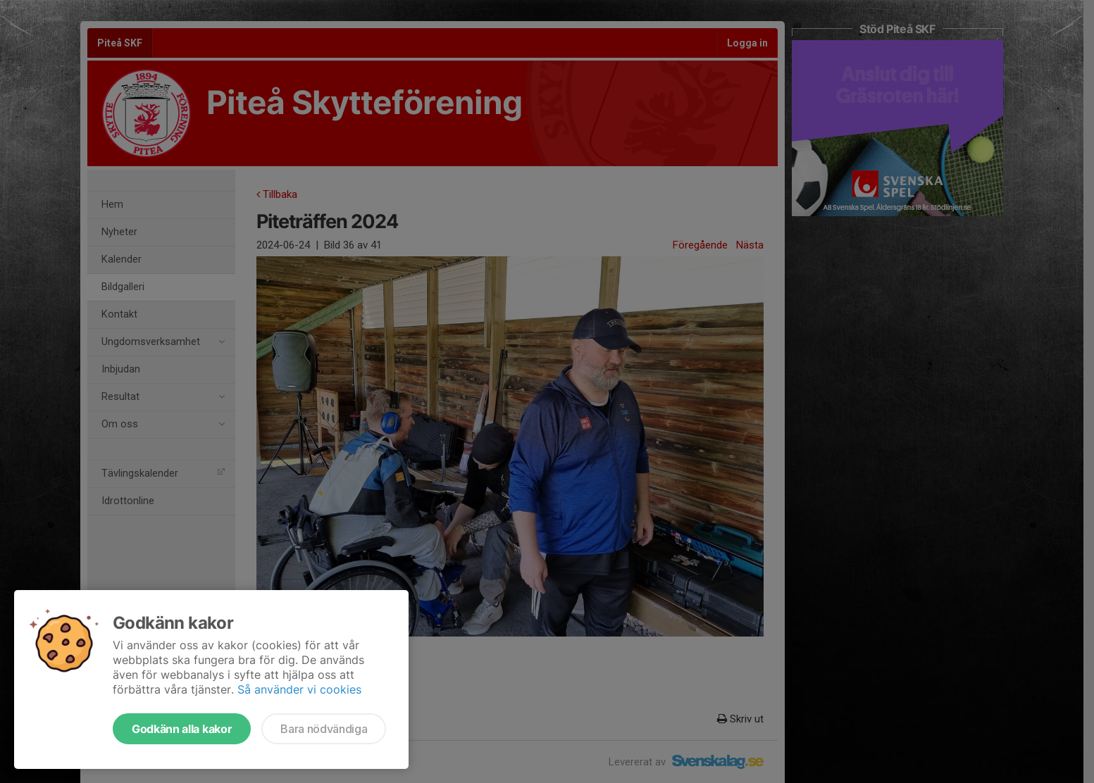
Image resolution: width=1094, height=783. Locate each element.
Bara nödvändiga (323, 729)
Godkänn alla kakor (182, 729)
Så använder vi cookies (299, 689)
